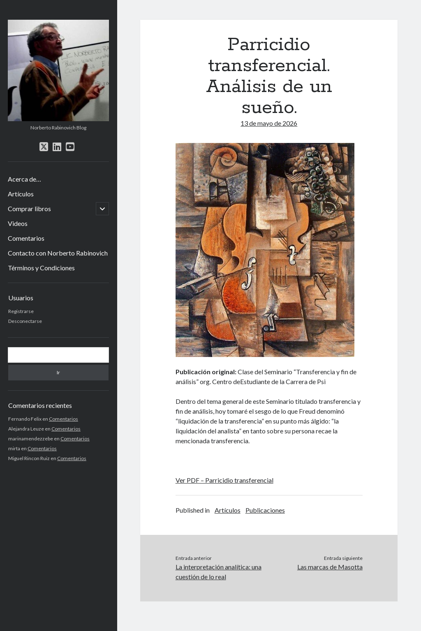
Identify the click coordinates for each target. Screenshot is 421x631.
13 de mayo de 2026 (269, 123)
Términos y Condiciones (41, 268)
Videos (18, 223)
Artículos (21, 194)
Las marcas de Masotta (330, 567)
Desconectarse (25, 321)
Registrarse (21, 311)
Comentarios (26, 238)
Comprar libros (29, 208)
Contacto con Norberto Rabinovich (58, 253)
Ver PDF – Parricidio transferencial (224, 480)
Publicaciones (265, 510)
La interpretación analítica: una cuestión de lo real (218, 571)
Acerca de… (24, 179)
